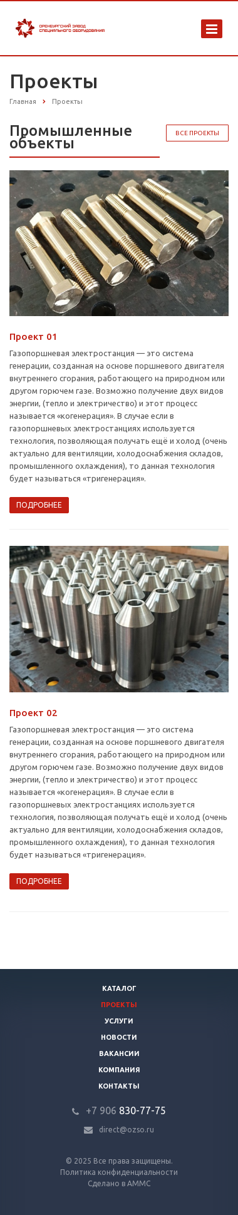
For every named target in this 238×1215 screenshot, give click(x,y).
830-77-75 (126, 1110)
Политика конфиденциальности (119, 1172)
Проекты (119, 1004)
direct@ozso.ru (126, 1129)
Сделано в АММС (119, 1183)
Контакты (119, 1086)
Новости (119, 1037)
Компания (119, 1070)
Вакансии (119, 1053)
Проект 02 (33, 712)
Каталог (119, 988)
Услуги (119, 1021)
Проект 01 (33, 336)
